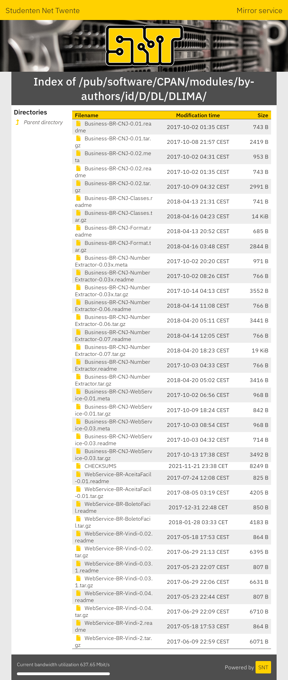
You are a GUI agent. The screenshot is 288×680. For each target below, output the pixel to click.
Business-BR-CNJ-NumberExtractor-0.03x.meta (112, 261)
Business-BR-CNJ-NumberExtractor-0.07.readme (112, 335)
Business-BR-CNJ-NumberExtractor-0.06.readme (112, 305)
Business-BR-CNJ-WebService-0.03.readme (113, 440)
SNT (263, 667)
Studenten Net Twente (43, 10)
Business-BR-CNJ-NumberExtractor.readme (112, 365)
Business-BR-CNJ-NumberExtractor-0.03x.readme (112, 276)
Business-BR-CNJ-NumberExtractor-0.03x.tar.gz (112, 291)
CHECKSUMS (95, 465)
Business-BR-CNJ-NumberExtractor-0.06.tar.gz (112, 320)
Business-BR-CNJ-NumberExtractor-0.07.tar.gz (112, 350)
